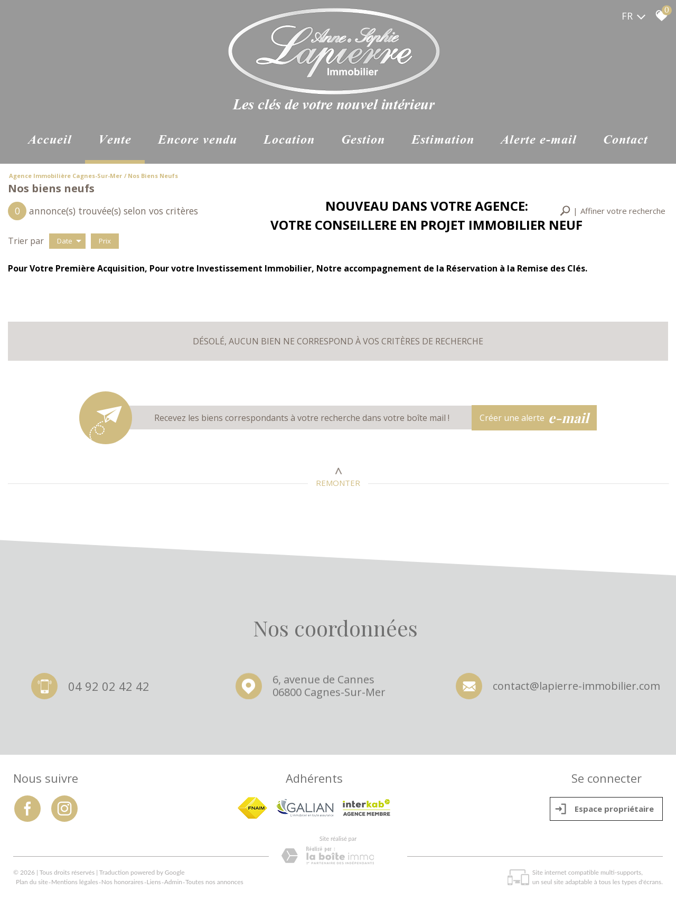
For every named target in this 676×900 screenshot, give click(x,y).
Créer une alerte (534, 418)
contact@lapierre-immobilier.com (576, 688)
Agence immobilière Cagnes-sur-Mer (65, 176)
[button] (612, 211)
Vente (115, 140)
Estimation (442, 140)
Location (289, 140)
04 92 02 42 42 (108, 687)
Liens (154, 882)
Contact (625, 140)
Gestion (363, 140)
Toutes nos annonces (214, 882)
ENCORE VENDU (197, 140)
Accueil (50, 140)
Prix (105, 241)
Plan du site (32, 882)
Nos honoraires (122, 882)
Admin (173, 882)
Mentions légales (74, 882)
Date (69, 241)
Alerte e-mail (539, 140)
